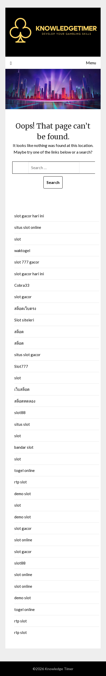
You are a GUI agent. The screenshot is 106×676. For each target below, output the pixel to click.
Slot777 (21, 366)
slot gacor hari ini (29, 216)
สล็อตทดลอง (24, 401)
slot (17, 239)
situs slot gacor (27, 354)
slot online (23, 539)
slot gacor (23, 296)
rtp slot (20, 482)
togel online (24, 470)
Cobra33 (21, 285)
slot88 (20, 412)
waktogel (22, 250)
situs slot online (27, 227)
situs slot (22, 424)
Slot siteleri (24, 320)
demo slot (22, 493)
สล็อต (19, 331)
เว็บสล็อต (22, 389)
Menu (91, 62)
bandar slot (23, 447)
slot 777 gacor (26, 262)
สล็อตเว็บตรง (25, 308)
